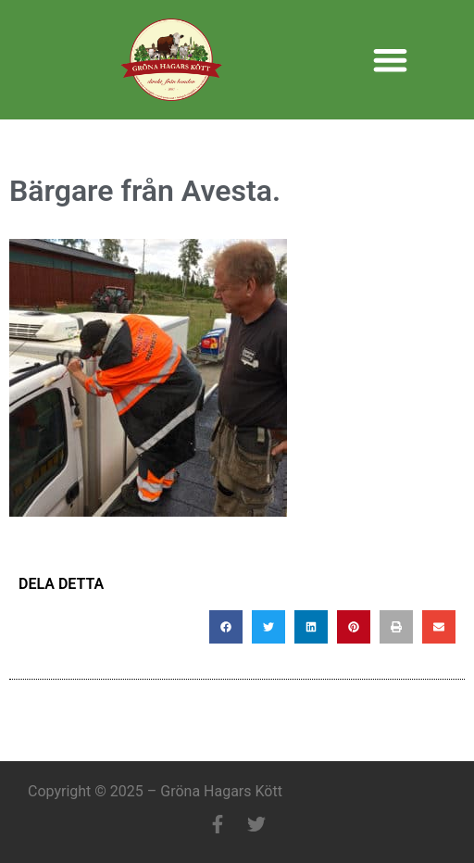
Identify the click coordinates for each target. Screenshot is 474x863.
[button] (390, 59)
